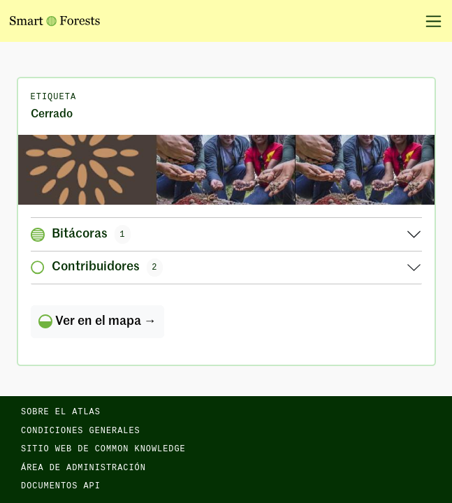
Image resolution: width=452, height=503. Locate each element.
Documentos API (61, 486)
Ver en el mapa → (97, 321)
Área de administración (83, 468)
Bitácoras (81, 234)
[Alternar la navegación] (428, 21)
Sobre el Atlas (61, 412)
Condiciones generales (80, 431)
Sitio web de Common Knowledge (103, 449)
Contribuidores (97, 267)
